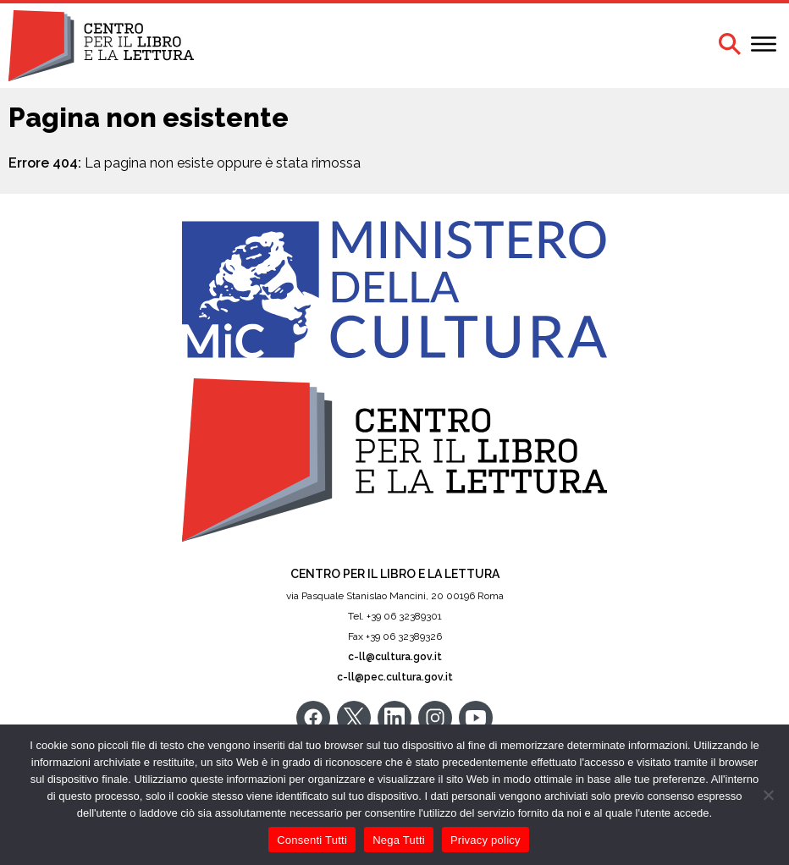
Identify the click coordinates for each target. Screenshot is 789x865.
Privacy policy (485, 840)
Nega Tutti (398, 840)
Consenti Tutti (312, 840)
